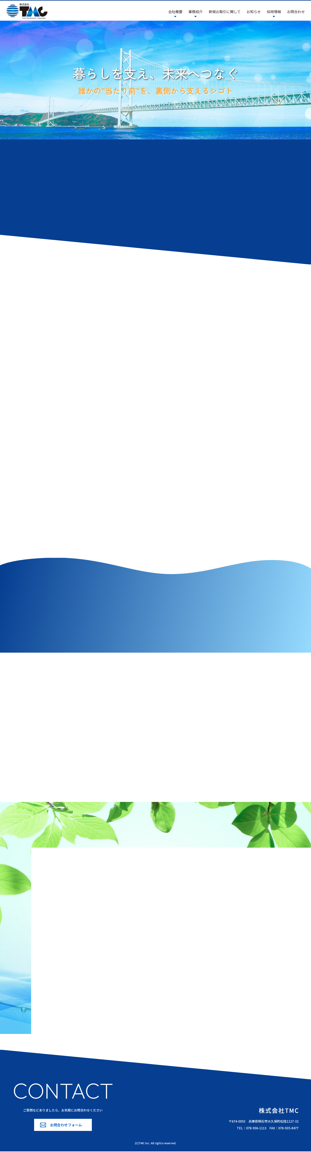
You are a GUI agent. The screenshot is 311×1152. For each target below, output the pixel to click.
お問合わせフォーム (66, 1125)
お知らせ (254, 11)
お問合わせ (296, 11)
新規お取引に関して (225, 11)
